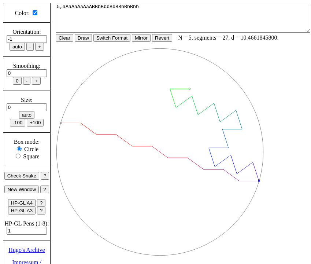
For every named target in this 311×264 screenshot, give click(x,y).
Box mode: (27, 142)
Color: (22, 13)
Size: (27, 100)
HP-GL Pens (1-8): (26, 223)
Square (31, 156)
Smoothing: (27, 66)
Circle (31, 149)
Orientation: (26, 32)
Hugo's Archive (26, 250)
